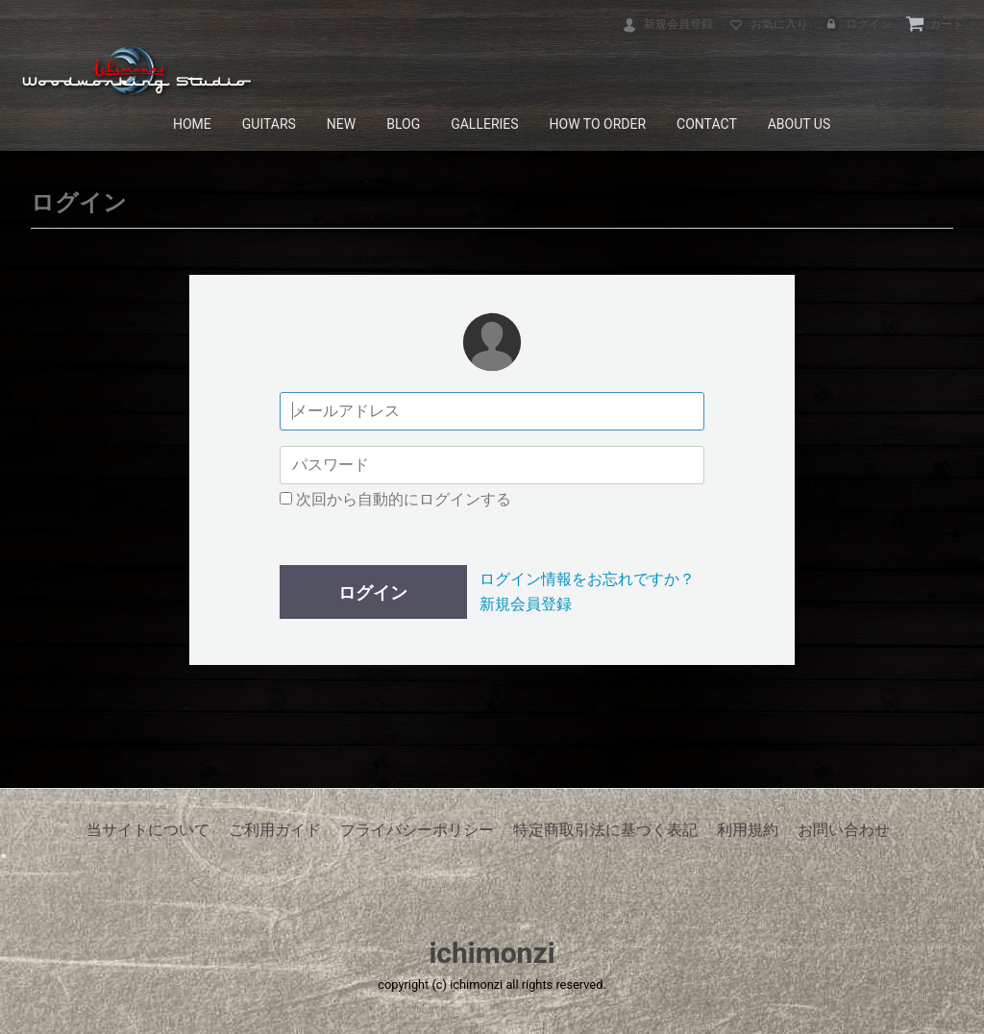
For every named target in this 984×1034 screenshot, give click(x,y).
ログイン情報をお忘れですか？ (587, 579)
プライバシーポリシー (417, 830)
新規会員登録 (666, 24)
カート (934, 24)
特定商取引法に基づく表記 (605, 830)
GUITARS (269, 124)
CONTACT (706, 124)
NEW (341, 124)
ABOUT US (799, 124)
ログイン (857, 24)
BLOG (403, 124)
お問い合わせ (844, 830)
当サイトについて (147, 830)
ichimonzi (491, 953)
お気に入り (767, 24)
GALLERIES (484, 124)
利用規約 (747, 830)
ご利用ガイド (275, 830)
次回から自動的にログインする (395, 499)
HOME (192, 124)
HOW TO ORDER (598, 124)
